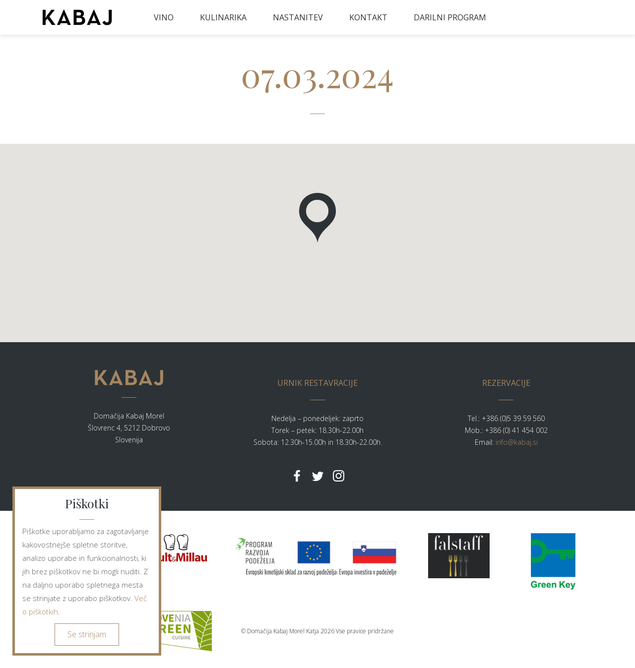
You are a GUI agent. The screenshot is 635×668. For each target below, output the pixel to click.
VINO (164, 17)
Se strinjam (86, 634)
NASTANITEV (298, 17)
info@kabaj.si (517, 442)
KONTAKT (368, 17)
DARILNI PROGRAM (450, 17)
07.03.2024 (317, 74)
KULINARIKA (223, 17)
